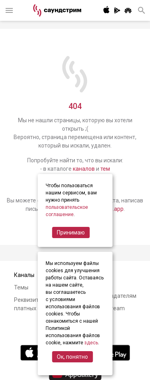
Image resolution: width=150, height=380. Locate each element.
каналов (84, 169)
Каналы (24, 275)
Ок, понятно (72, 357)
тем (105, 169)
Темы (21, 287)
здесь (91, 343)
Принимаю (71, 232)
